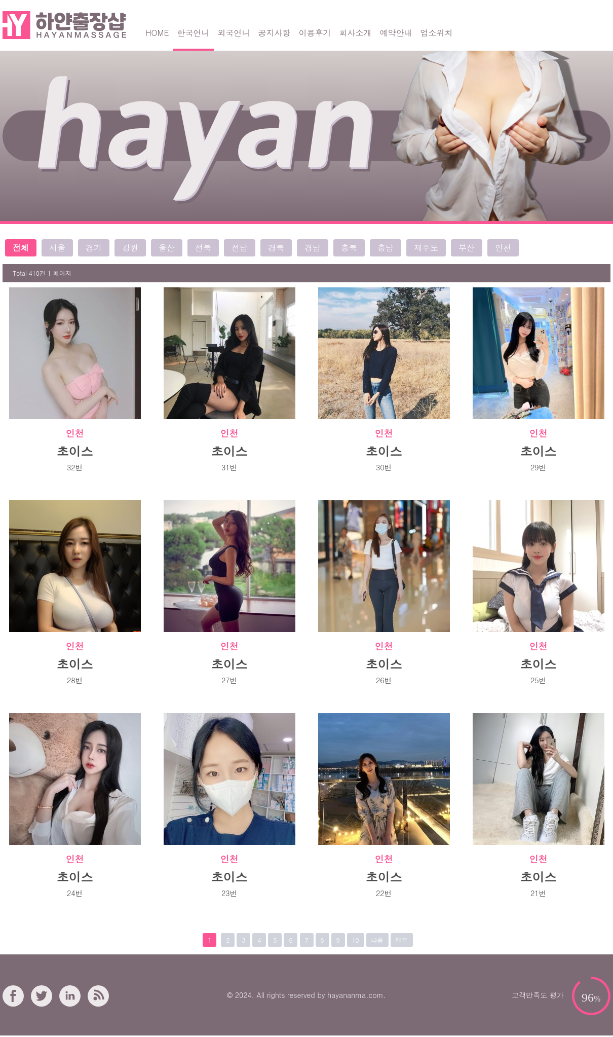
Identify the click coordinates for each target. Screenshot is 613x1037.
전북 (203, 247)
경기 (94, 247)
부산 (466, 247)
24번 (75, 893)
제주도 (426, 247)
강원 (130, 247)
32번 (75, 467)
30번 (384, 467)
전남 (240, 247)
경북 (276, 247)
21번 (538, 893)
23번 (229, 893)
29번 (538, 467)
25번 (538, 680)
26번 (384, 680)
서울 (57, 247)
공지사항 (274, 33)
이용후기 (315, 33)
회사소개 (355, 33)
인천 (503, 247)
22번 (384, 893)
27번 (229, 680)
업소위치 (436, 33)
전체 (21, 247)
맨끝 (402, 940)
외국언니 (234, 33)
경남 (312, 247)
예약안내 (396, 33)
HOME (157, 33)
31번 (229, 467)
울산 (167, 247)
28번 (75, 680)
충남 (385, 247)
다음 (377, 940)
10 (355, 940)
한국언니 (193, 33)
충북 (349, 247)
